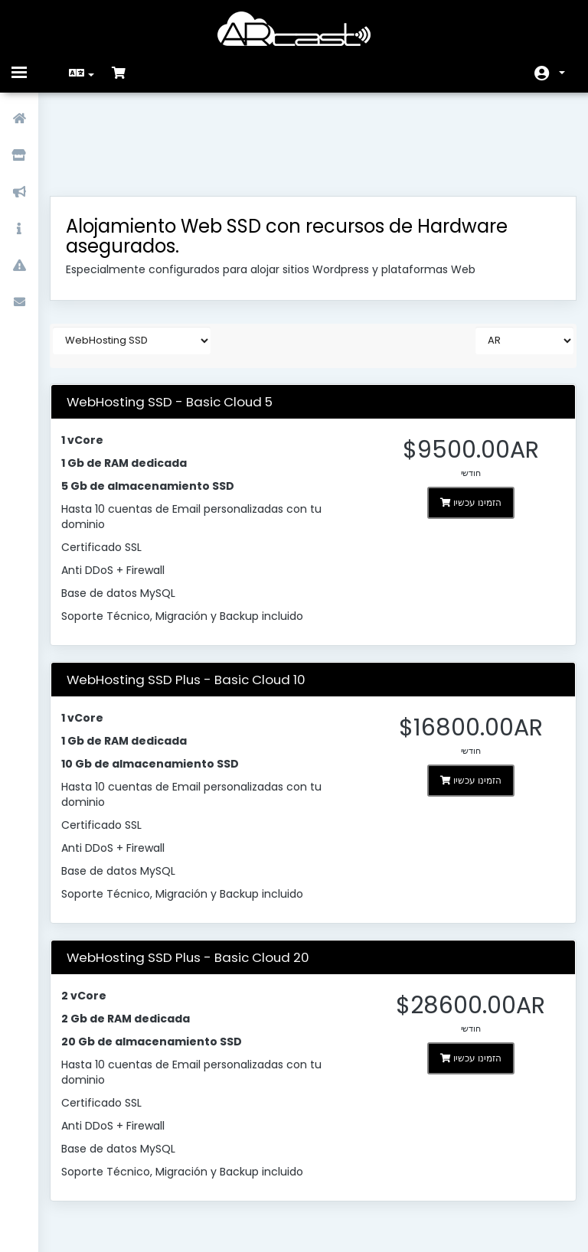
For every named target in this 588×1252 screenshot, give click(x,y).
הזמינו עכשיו (464, 422)
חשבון (562, 72)
